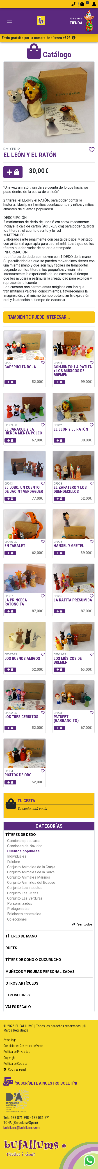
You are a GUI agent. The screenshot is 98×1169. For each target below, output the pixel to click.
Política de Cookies (15, 1063)
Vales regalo (18, 1007)
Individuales (16, 856)
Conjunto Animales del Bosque (31, 882)
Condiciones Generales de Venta (23, 1046)
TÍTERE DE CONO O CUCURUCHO (33, 960)
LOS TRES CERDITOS (21, 716)
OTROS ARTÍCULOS (21, 983)
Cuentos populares (23, 851)
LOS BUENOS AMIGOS (22, 658)
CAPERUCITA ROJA (20, 367)
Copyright (9, 1058)
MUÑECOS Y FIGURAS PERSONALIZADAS (40, 972)
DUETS (11, 948)
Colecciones (17, 919)
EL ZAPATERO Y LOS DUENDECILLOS (70, 489)
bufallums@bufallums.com (21, 1127)
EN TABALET (15, 545)
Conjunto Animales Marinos (28, 877)
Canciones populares (23, 841)
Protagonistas (18, 909)
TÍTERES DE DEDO (20, 835)
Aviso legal (10, 1040)
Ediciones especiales (24, 914)
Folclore (13, 862)
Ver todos (85, 924)
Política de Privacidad (16, 1051)
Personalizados (19, 903)
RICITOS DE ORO (18, 775)
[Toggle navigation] (10, 20)
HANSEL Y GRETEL (69, 545)
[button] (13, 172)
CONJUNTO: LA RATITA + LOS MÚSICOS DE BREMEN (73, 371)
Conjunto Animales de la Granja (31, 867)
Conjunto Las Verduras (25, 898)
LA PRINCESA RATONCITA (16, 602)
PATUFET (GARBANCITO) (66, 718)
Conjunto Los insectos (24, 888)
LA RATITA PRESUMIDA (73, 600)
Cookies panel (14, 1069)
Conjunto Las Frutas (22, 893)
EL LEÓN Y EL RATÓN (71, 429)
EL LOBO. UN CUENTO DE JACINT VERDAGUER (24, 489)
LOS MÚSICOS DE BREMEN (68, 660)
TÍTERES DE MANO (21, 936)
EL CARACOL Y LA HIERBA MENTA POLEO (23, 431)
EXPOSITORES (17, 995)
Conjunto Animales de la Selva (31, 872)
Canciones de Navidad (24, 846)
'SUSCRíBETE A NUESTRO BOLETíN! (40, 1083)
